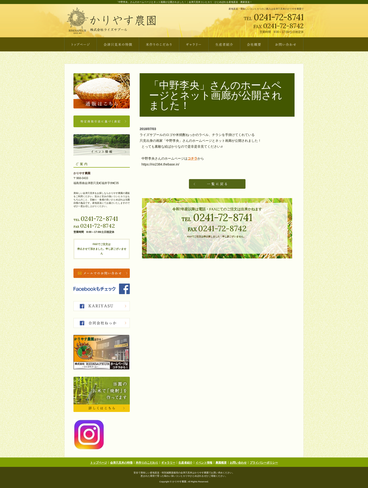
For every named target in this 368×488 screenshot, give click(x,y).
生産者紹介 (185, 462)
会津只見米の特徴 (121, 462)
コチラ (192, 158)
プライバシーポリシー (264, 462)
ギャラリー (168, 462)
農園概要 (221, 462)
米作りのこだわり (147, 462)
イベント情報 (204, 462)
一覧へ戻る (217, 184)
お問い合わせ (238, 462)
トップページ (98, 462)
